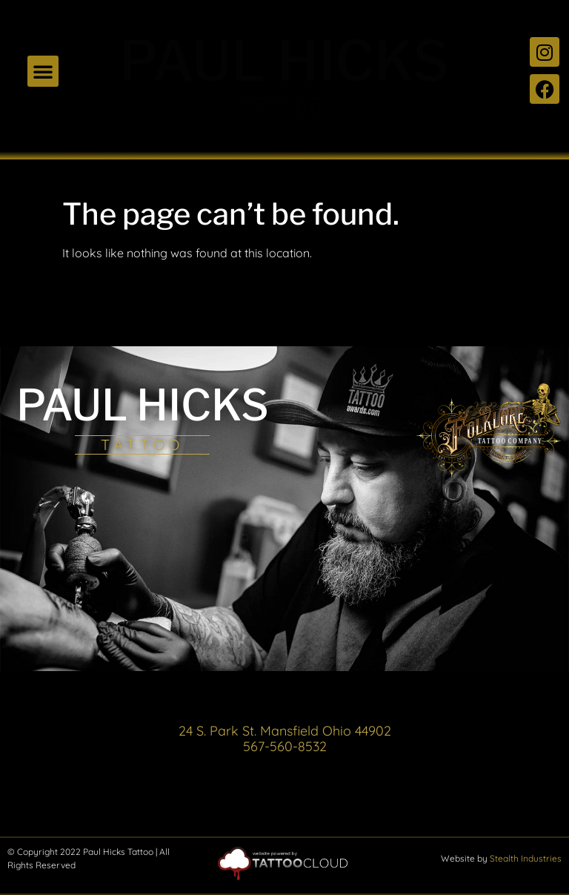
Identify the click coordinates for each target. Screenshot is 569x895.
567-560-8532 (285, 746)
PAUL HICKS (284, 60)
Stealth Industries (526, 858)
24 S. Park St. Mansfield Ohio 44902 (285, 730)
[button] (43, 71)
